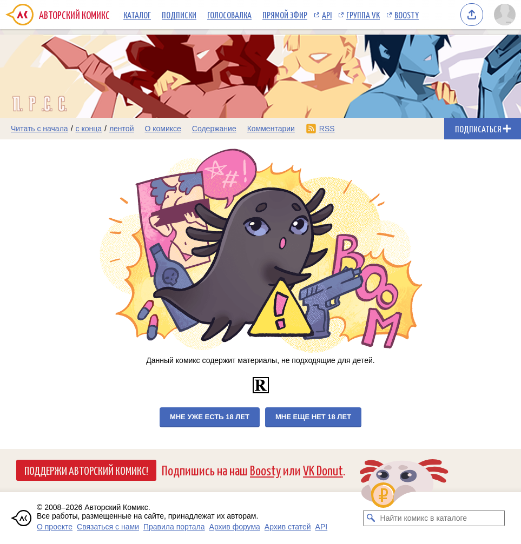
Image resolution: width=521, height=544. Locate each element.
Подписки (179, 15)
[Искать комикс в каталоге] (371, 518)
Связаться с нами (108, 526)
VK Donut (323, 469)
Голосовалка (229, 15)
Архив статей (288, 526)
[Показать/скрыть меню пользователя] (504, 14)
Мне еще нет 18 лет (313, 417)
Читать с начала (39, 128)
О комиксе (162, 128)
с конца (89, 128)
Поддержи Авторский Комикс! (86, 470)
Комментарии (271, 128)
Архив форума (234, 526)
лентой (121, 128)
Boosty (406, 15)
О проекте (54, 526)
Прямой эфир (284, 15)
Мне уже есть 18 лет (209, 417)
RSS (327, 128)
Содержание (214, 128)
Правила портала (174, 526)
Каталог (137, 15)
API (327, 15)
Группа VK (363, 15)
